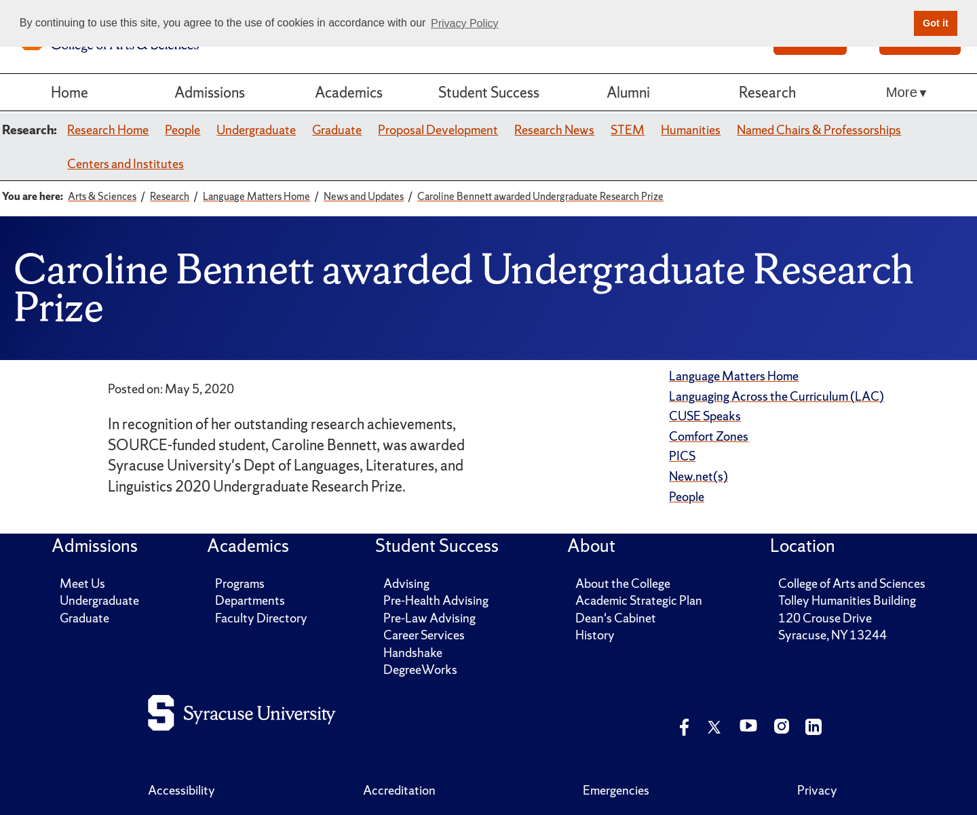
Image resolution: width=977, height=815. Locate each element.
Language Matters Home (734, 375)
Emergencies (616, 790)
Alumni (628, 92)
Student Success (488, 92)
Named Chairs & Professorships (819, 129)
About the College (622, 583)
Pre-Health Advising (435, 600)
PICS (682, 456)
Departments (250, 600)
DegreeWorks (420, 669)
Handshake (412, 652)
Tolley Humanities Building (847, 600)
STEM (628, 129)
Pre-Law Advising (429, 618)
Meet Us (82, 583)
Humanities (691, 129)
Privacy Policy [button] (465, 23)
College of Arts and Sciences (851, 583)
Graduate (337, 129)
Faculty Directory (261, 618)
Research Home (108, 129)
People (182, 129)
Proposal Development (438, 129)
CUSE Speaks (705, 416)
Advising (406, 583)
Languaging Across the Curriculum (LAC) (776, 396)
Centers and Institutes (125, 163)
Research (767, 92)
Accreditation (399, 790)
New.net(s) (698, 476)
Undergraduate (256, 129)
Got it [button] (936, 23)
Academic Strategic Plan (638, 600)
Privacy (817, 790)
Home (69, 92)
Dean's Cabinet (615, 618)
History (595, 635)
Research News (554, 129)
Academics (349, 92)
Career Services (424, 635)
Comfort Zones (708, 436)
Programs (240, 583)
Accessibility (181, 790)
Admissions (209, 92)
